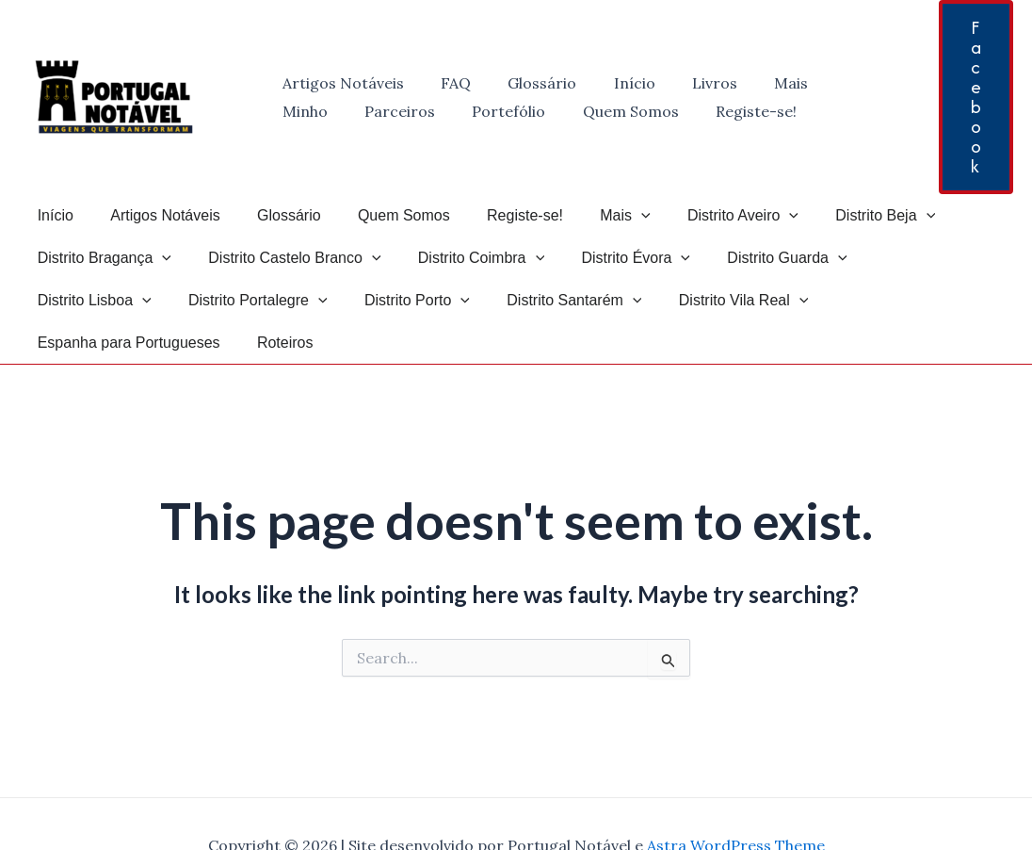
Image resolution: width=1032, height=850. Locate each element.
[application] (603, 215)
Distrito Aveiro (697, 215)
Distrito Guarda (755, 258)
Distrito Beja (833, 215)
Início (610, 83)
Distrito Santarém (406, 300)
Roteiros (904, 300)
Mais (753, 83)
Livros (683, 83)
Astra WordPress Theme (736, 802)
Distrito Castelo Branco (284, 258)
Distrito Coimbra (464, 258)
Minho (823, 83)
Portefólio (416, 111)
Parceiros (314, 111)
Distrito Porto (256, 300)
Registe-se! (649, 111)
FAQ (445, 83)
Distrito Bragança (101, 258)
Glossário (525, 83)
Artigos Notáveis (339, 83)
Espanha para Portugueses (754, 300)
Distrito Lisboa (903, 258)
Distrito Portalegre (103, 300)
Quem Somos (531, 111)
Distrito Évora (612, 258)
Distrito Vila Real (569, 300)
